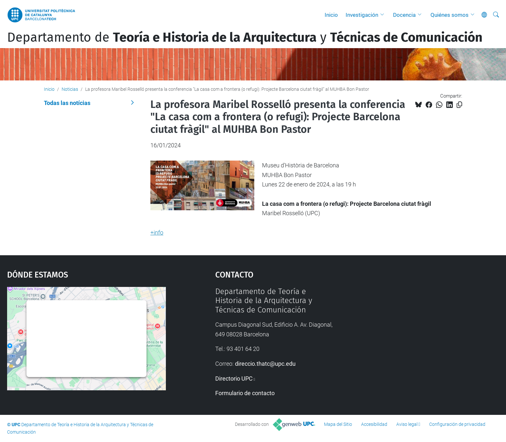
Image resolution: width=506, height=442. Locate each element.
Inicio (331, 15)
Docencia (404, 15)
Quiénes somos (449, 15)
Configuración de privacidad (457, 424)
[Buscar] (496, 15)
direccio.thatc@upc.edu (265, 363)
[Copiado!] (459, 105)
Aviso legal (407, 424)
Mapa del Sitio (338, 424)
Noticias (70, 89)
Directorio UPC (234, 378)
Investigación (362, 15)
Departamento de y (244, 37)
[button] (383, 15)
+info (156, 232)
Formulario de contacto (245, 393)
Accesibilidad (374, 424)
